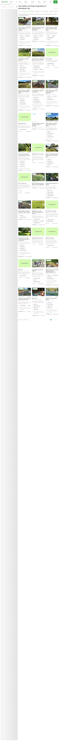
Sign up (55, 2)
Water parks (45, 11)
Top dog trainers (32, 2)
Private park (31, 11)
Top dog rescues (25, 2)
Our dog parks (11, 2)
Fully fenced (38, 11)
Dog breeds (39, 2)
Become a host (45, 2)
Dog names (20, 2)
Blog (17, 1)
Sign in (51, 2)
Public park (24, 11)
